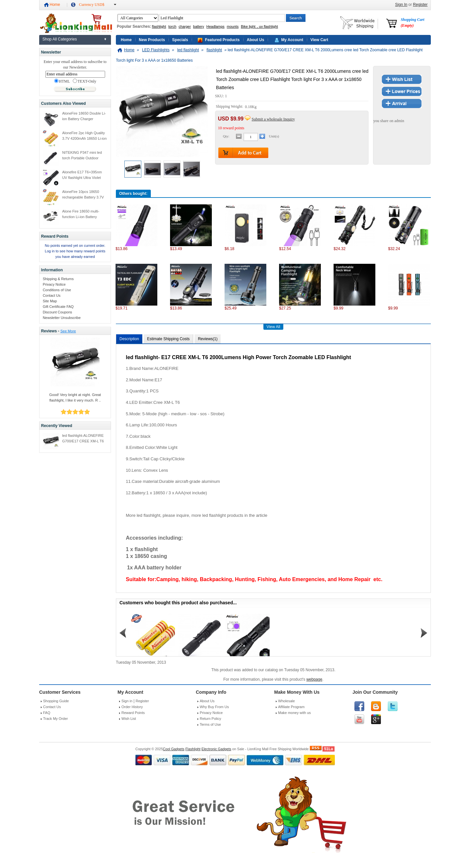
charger (185, 26)
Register (420, 4)
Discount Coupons (57, 312)
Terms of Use (210, 724)
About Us (255, 40)
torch (172, 26)
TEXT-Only (84, 81)
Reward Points (133, 713)
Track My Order (55, 719)
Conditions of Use (57, 290)
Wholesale (286, 701)
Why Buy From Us (214, 707)
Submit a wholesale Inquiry (273, 119)
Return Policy (210, 719)
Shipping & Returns (58, 279)
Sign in (127, 701)
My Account (292, 40)
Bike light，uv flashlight (259, 26)
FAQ (46, 713)
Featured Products (222, 40)
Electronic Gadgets (216, 749)
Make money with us (294, 713)
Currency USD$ (91, 4)
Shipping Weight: (230, 106)
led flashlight (188, 50)
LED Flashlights (155, 50)
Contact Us (51, 295)
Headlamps (215, 26)
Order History (132, 707)
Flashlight (192, 749)
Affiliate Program (291, 707)
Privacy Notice (54, 284)
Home (55, 4)
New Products (152, 40)
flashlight (159, 26)
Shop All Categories (59, 39)
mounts (233, 26)
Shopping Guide (56, 701)
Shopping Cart (412, 22)
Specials (180, 40)
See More (68, 331)
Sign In (401, 4)
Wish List (128, 719)
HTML (62, 81)
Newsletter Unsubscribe (62, 318)
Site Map (50, 301)
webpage (314, 679)
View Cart (319, 40)
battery (198, 26)
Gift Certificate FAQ (58, 307)
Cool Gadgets (173, 749)
